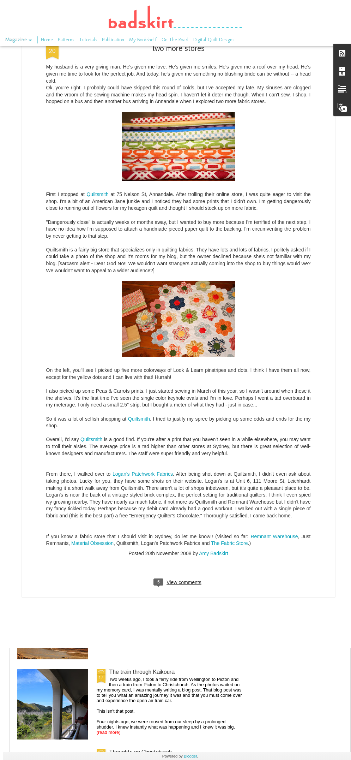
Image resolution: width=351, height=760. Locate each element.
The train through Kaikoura (142, 672)
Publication (113, 40)
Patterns (66, 40)
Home (47, 40)
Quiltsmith (97, 100)
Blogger (190, 756)
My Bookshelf (143, 40)
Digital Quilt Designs (213, 40)
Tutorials (88, 40)
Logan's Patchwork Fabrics (143, 380)
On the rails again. (131, 592)
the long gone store (133, 512)
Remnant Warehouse (274, 442)
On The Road (175, 40)
